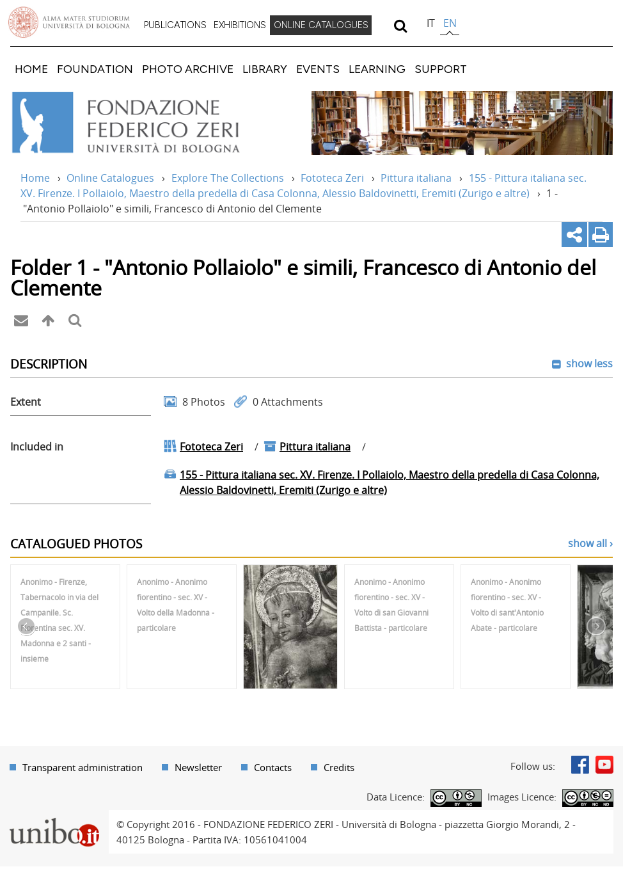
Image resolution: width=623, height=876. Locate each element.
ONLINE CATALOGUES (321, 25)
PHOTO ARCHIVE (187, 69)
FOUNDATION (95, 69)
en (450, 23)
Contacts (273, 767)
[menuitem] (175, 25)
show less (588, 363)
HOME (31, 69)
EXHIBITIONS (240, 25)
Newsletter (198, 767)
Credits (339, 767)
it (431, 23)
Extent (25, 402)
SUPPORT (440, 69)
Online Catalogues (110, 178)
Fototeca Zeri (332, 178)
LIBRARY (264, 69)
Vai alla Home (143, 123)
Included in (36, 447)
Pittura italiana (416, 178)
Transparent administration (82, 767)
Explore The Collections (227, 178)
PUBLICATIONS (175, 25)
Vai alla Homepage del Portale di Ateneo (69, 22)
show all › (590, 543)
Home (35, 178)
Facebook (580, 765)
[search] (400, 26)
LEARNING (377, 69)
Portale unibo (54, 817)
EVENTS (318, 69)
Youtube (604, 765)
